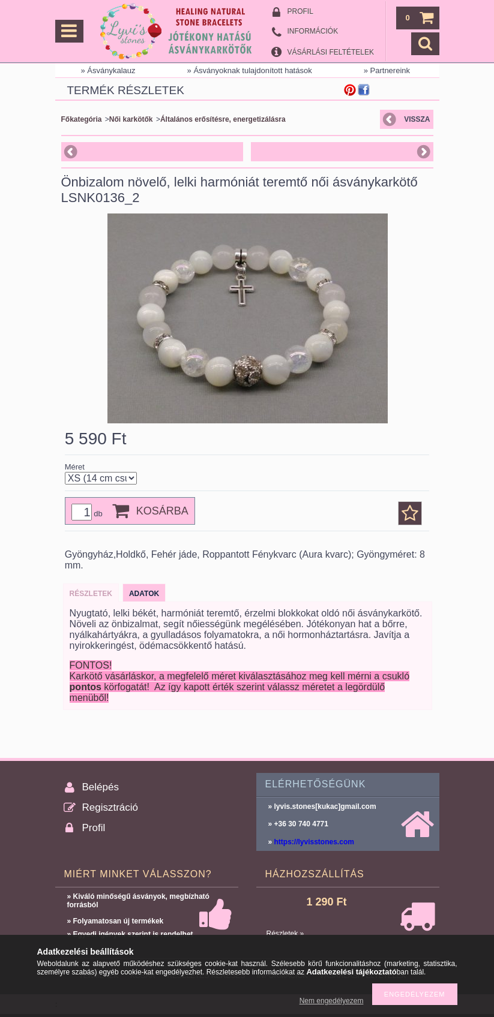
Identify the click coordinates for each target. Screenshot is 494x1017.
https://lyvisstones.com (314, 842)
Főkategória (81, 119)
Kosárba (162, 511)
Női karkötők (131, 119)
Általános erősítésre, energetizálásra (223, 119)
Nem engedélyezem (332, 1001)
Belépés (100, 787)
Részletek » (285, 933)
